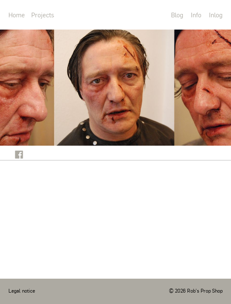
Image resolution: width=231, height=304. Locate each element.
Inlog (216, 15)
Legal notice (21, 290)
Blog (177, 15)
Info (196, 15)
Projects (42, 15)
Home (16, 15)
